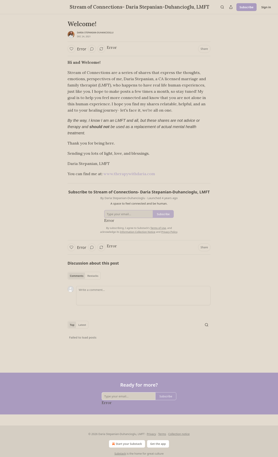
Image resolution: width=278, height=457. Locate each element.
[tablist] (84, 276)
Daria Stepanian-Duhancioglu (95, 32)
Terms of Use (158, 228)
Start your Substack (126, 444)
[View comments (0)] (92, 49)
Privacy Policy (169, 232)
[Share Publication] (231, 7)
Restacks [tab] (92, 276)
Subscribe (246, 7)
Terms (162, 434)
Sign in (266, 7)
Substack (120, 453)
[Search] (222, 7)
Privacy (151, 434)
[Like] (71, 49)
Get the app (158, 444)
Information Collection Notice (137, 232)
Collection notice (179, 434)
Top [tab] (72, 325)
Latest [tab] (82, 325)
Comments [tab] (76, 276)
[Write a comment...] (143, 295)
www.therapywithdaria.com (129, 173)
